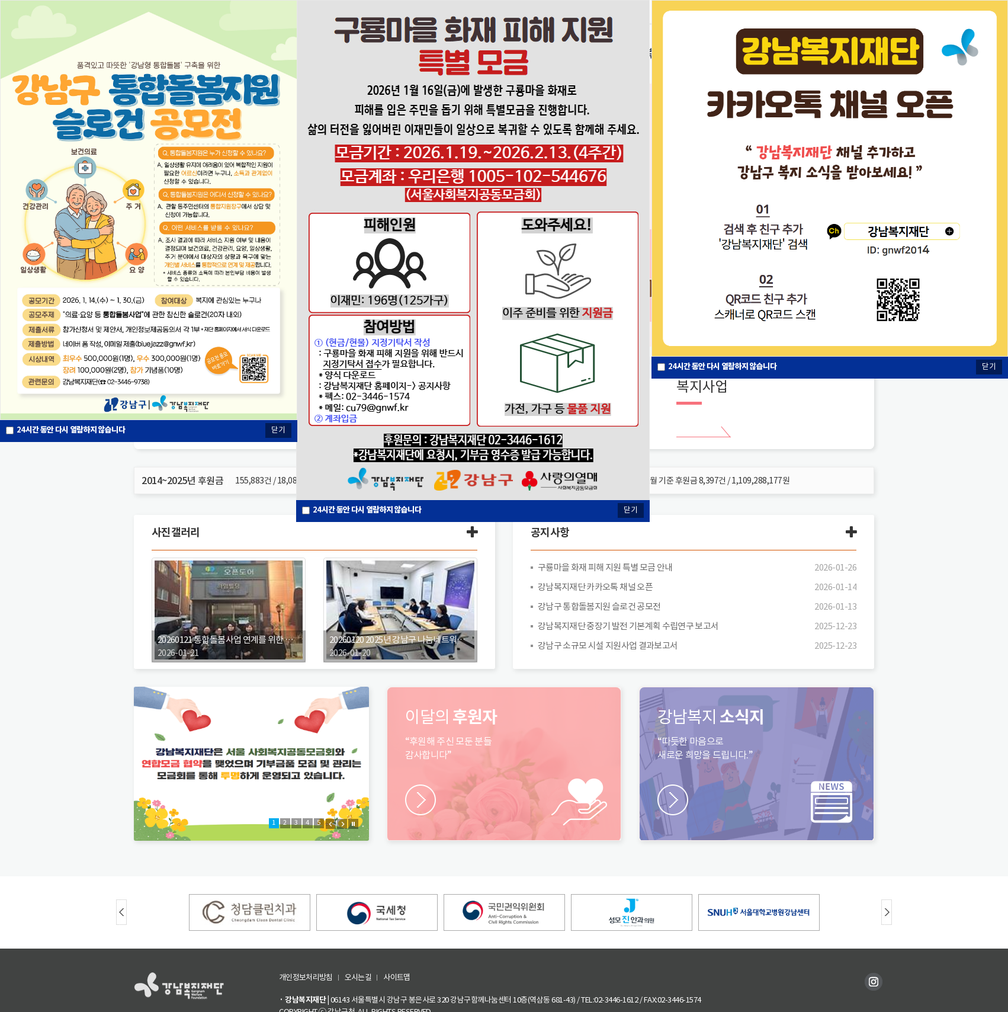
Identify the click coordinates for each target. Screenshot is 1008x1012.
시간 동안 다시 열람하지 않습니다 (368, 510)
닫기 (631, 510)
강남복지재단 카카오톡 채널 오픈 (596, 587)
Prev (331, 824)
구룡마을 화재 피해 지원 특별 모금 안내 (606, 567)
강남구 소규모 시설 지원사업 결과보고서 (609, 645)
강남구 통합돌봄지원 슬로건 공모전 (600, 606)
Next (342, 824)
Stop (353, 824)
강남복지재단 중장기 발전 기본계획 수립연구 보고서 (629, 626)
